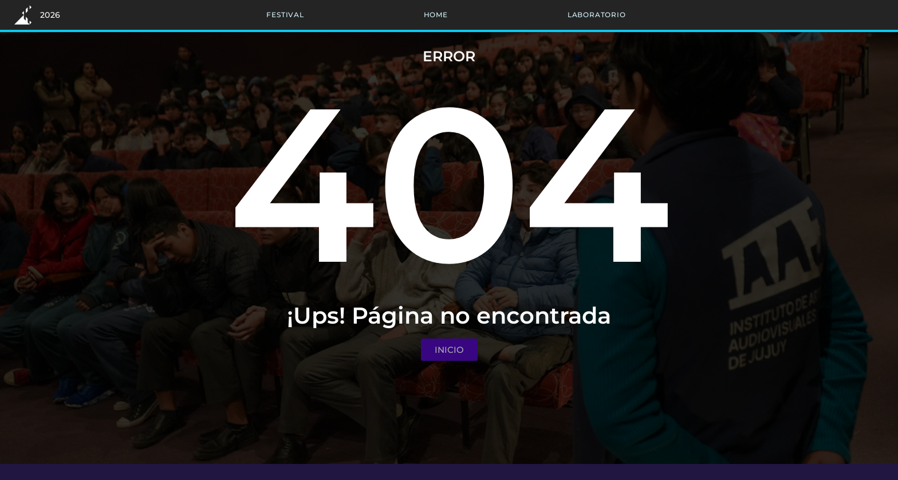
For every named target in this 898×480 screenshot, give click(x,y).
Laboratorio (597, 14)
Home (436, 14)
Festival (285, 14)
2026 (50, 15)
